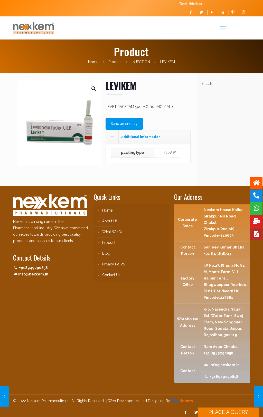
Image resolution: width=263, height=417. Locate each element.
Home (93, 62)
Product (114, 62)
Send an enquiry (124, 124)
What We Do (113, 232)
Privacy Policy (113, 264)
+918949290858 (33, 268)
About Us (110, 221)
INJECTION (141, 62)
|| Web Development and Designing (135, 401)
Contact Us (111, 275)
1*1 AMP (169, 153)
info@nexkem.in (33, 274)
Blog (106, 253)
